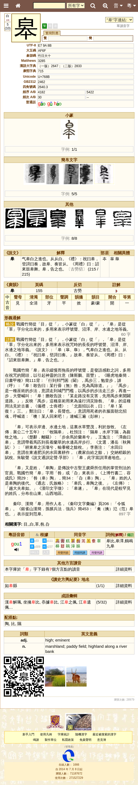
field (82, 646)
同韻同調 (79, 552)
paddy (72, 646)
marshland (54, 646)
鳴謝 (36, 739)
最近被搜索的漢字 (104, 734)
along (110, 646)
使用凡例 (46, 734)
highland (96, 646)
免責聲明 (85, 739)
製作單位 (51, 739)
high (49, 640)
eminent (62, 640)
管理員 (69, 746)
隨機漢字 (81, 734)
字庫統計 (64, 734)
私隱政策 (68, 739)
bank (49, 651)
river (123, 646)
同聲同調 (96, 552)
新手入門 (28, 734)
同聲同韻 (63, 552)
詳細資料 (124, 569)
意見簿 (101, 739)
